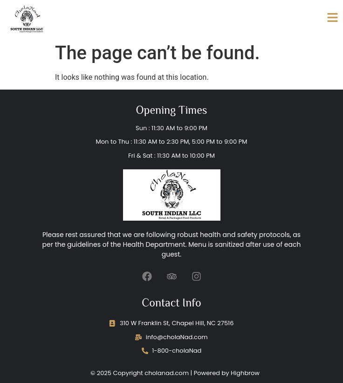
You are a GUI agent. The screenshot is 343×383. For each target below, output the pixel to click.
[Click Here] (332, 19)
